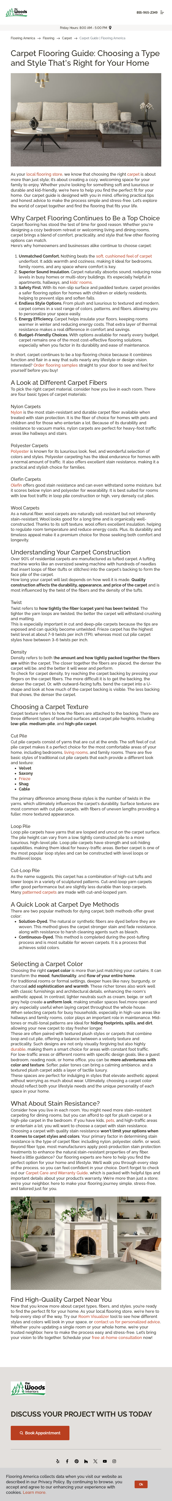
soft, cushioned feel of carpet (124, 256)
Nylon (16, 412)
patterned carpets (39, 892)
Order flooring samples (56, 365)
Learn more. (34, 1492)
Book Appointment (40, 1433)
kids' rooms (81, 282)
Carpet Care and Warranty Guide (57, 1173)
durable (18, 1049)
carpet (133, 174)
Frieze (24, 778)
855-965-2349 (147, 12)
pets (110, 1120)
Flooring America (23, 38)
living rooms (76, 752)
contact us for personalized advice (127, 1321)
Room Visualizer (93, 1316)
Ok (141, 1484)
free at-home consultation (117, 1337)
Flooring (48, 38)
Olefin (16, 485)
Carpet (67, 38)
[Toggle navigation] (162, 12)
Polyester (20, 451)
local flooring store (44, 174)
